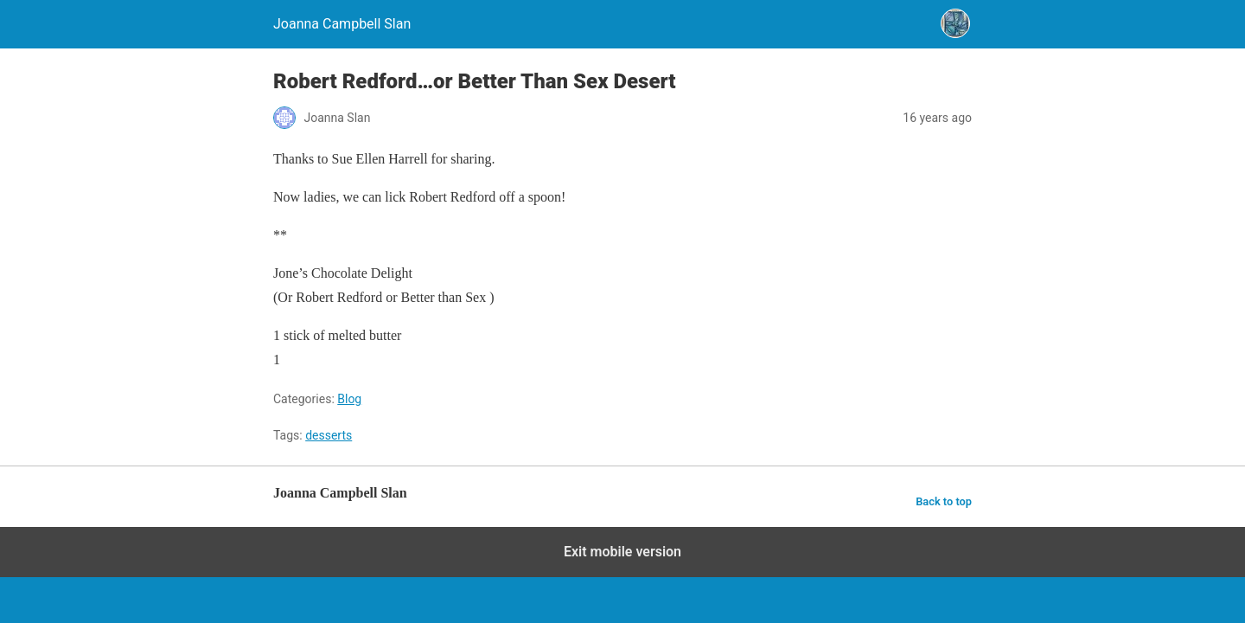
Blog (349, 399)
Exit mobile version (622, 551)
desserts (328, 435)
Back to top (944, 501)
